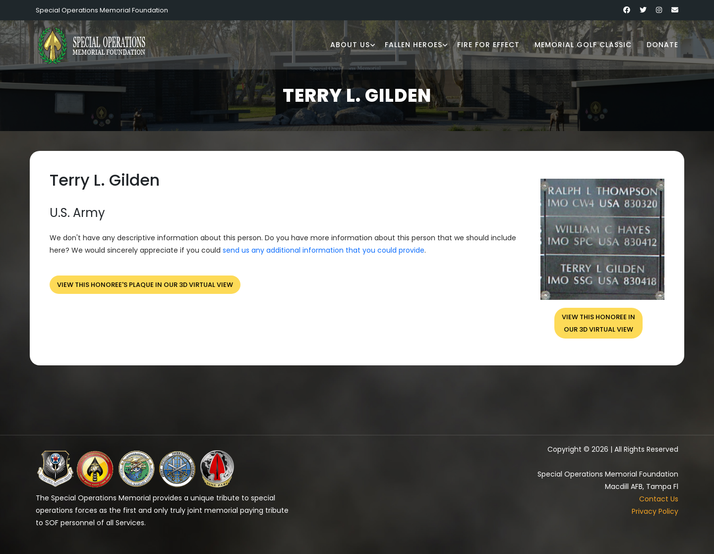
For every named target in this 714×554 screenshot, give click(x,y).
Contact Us (658, 499)
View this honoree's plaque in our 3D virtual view (145, 284)
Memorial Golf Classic (583, 45)
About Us (350, 45)
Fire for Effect (488, 45)
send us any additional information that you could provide (323, 250)
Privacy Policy (655, 511)
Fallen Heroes (413, 45)
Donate (662, 45)
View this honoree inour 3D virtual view (598, 323)
